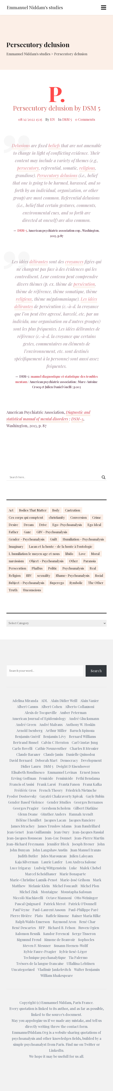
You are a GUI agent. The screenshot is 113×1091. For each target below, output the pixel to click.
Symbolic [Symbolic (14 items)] (76, 583)
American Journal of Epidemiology (39, 718)
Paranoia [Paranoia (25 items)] (89, 561)
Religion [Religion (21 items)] (15, 575)
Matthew (18, 886)
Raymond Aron (64, 921)
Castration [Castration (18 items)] (72, 510)
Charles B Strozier (84, 748)
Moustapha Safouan (76, 892)
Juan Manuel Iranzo (85, 850)
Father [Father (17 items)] (13, 532)
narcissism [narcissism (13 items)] (16, 561)
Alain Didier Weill (64, 700)
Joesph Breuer (83, 844)
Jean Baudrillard (87, 826)
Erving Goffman (23, 778)
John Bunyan (20, 850)
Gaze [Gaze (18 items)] (27, 532)
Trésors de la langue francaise (40, 963)
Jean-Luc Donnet (58, 838)
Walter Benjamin (87, 969)
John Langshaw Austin (50, 850)
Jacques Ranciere (82, 820)
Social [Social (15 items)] (99, 575)
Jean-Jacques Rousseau (24, 838)
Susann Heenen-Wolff (71, 945)
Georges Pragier (26, 808)
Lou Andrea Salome (81, 862)
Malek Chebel (90, 868)
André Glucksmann (84, 718)
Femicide (46, 778)
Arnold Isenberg (29, 730)
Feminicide (64, 778)
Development (91, 760)
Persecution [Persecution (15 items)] (17, 568)
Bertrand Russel (25, 742)
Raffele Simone (57, 915)
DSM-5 (22, 231)
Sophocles (86, 939)
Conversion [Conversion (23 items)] (78, 517)
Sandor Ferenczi (56, 933)
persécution (84, 284)
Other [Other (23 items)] (73, 561)
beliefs (54, 145)
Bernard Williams (82, 736)
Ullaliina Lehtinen (81, 963)
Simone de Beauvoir (59, 939)
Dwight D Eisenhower (73, 766)
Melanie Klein (39, 886)
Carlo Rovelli (22, 748)
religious (87, 168)
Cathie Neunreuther (51, 748)
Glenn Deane (28, 814)
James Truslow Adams (54, 826)
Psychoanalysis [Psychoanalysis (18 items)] (73, 568)
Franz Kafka (92, 784)
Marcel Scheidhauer (40, 874)
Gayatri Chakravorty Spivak (61, 796)
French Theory (51, 790)
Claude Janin (53, 754)
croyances (74, 261)
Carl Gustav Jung (85, 742)
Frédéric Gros (25, 790)
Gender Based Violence (26, 802)
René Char (87, 921)
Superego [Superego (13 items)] (57, 583)
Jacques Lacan (55, 820)
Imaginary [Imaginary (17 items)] (16, 546)
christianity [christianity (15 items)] (57, 517)
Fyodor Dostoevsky (22, 796)
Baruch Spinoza (82, 730)
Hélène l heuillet (28, 820)
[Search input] (55, 477)
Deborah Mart (46, 760)
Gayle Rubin (95, 796)
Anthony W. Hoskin (80, 724)
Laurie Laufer (52, 862)
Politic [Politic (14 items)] (52, 568)
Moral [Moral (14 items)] (95, 554)
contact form (77, 1026)
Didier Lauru (31, 766)
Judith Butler (28, 856)
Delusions (21, 145)
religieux (24, 299)
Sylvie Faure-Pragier (40, 951)
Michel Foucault (65, 886)
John (101, 844)
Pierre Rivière (21, 915)
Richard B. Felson (61, 927)
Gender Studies (59, 802)
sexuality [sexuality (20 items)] (43, 575)
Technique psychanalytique (45, 957)
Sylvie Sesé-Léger (73, 951)
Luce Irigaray (20, 868)
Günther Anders (53, 814)
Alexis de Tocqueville (41, 712)
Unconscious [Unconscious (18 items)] (32, 590)
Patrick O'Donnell (82, 904)
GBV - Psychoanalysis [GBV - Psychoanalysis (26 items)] (52, 532)
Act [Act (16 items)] (11, 510)
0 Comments (85, 119)
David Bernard (20, 760)
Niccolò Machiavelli (28, 898)
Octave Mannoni (58, 898)
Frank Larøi (46, 784)
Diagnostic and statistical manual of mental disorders (48, 416)
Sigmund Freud (29, 939)
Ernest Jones (90, 772)
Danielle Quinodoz (80, 754)
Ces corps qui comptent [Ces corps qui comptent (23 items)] (26, 517)
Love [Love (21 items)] (82, 554)
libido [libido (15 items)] (69, 554)
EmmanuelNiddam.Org (30, 1032)
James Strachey (23, 826)
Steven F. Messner (37, 945)
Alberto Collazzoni (79, 706)
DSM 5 (67, 119)
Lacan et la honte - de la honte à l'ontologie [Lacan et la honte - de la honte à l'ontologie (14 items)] (60, 546)
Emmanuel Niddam (56, 1002)
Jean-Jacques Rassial (88, 832)
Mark (97, 880)
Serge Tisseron (84, 933)
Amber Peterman (73, 712)
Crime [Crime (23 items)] (96, 517)
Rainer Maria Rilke (86, 915)
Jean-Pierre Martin (89, 838)
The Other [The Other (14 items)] (95, 583)
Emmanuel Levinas (62, 772)
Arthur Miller (56, 730)
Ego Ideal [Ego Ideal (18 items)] (94, 525)
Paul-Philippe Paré (83, 909)
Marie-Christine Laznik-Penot (33, 880)
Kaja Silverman (26, 862)
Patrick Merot (54, 904)
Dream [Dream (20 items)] (29, 525)
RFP (42, 927)
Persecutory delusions (57, 175)
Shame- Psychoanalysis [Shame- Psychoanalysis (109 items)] (72, 575)
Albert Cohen (51, 706)
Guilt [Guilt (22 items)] (53, 539)
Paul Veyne (21, 909)
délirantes (38, 261)
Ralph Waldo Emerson (32, 921)
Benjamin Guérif (27, 736)
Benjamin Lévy (54, 736)
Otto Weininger (86, 898)
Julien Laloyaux (81, 856)
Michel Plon (89, 886)
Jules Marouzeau (54, 856)
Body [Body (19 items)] (55, 510)
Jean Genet (15, 832)
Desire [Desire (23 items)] (13, 525)
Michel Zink (28, 892)
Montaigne (49, 892)
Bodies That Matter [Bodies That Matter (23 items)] (33, 510)
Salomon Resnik (27, 933)
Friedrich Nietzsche (81, 790)
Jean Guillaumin (39, 832)
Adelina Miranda (25, 700)
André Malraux (51, 724)
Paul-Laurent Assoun (49, 909)
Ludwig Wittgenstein (50, 868)
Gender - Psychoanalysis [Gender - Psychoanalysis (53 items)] (27, 539)
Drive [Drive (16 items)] (43, 525)
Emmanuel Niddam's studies (35, 7)
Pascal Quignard (28, 904)
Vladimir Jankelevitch (54, 969)
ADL (44, 700)
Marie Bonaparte (72, 874)
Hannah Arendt (81, 814)
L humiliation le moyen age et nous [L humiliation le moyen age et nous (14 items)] (34, 554)
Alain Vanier (89, 700)
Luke (73, 868)
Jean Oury (62, 832)
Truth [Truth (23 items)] (13, 590)
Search (96, 671)
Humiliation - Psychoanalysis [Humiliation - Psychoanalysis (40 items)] (83, 539)
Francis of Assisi (21, 784)
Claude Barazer (28, 754)
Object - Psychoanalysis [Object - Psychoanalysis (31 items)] (46, 561)
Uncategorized (23, 969)
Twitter (89, 1044)
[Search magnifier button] (104, 477)
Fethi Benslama (88, 778)
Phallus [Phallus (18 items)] (37, 568)
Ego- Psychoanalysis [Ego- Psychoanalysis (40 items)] (67, 525)
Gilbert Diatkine (85, 808)
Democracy (69, 760)
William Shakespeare (56, 975)
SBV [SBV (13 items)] (29, 575)
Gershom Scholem (56, 808)
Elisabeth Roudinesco (28, 772)
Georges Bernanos (88, 802)
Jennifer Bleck (58, 844)
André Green (26, 724)
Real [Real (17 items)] (93, 568)
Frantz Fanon (69, 784)
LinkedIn (56, 1050)
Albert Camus (27, 706)
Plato (39, 915)
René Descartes (24, 927)
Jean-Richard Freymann (25, 844)
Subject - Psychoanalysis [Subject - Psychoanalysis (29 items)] (26, 583)
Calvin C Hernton (55, 742)
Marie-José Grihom (75, 880)
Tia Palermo (78, 957)
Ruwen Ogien (88, 927)
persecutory (28, 168)
